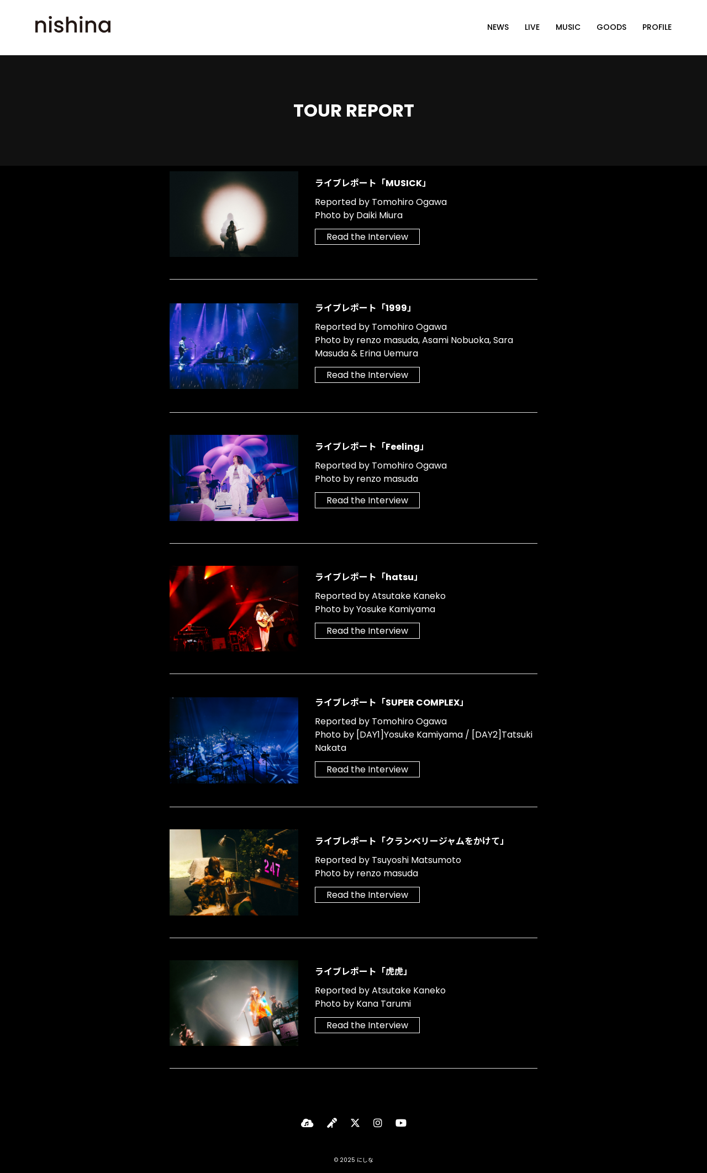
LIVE (532, 27)
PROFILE (657, 27)
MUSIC (568, 27)
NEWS (498, 27)
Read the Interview (367, 236)
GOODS (611, 27)
